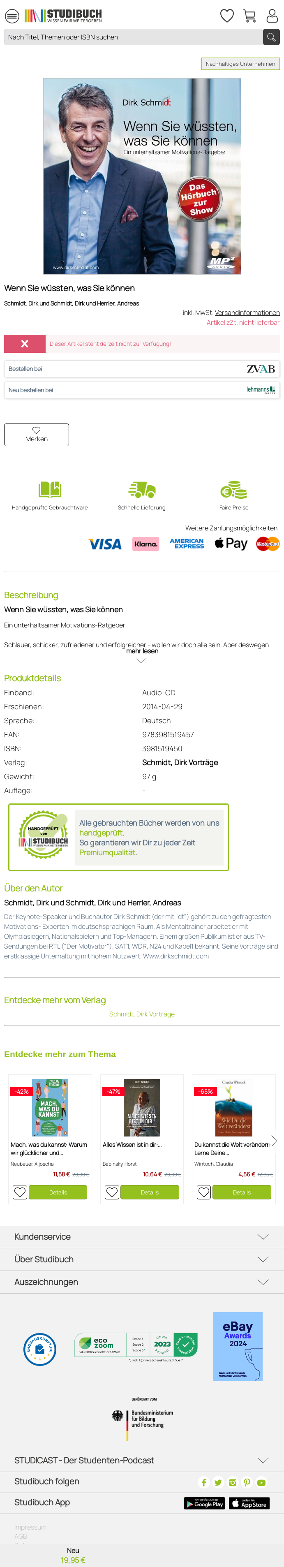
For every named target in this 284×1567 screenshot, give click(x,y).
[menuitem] (12, 15)
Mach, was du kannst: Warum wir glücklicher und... (49, 1149)
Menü (12, 12)
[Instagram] (232, 1482)
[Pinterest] (247, 1482)
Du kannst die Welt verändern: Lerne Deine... (233, 1149)
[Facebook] (204, 1482)
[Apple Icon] (249, 1503)
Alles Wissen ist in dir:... (132, 1144)
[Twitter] (218, 1482)
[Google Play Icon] (204, 1503)
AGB (20, 1536)
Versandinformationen (247, 312)
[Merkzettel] (226, 14)
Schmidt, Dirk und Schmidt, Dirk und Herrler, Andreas (71, 303)
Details (58, 1192)
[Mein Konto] (272, 14)
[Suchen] (271, 37)
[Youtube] (261, 1482)
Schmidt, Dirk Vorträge (180, 762)
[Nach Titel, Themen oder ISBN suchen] (142, 37)
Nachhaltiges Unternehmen (240, 63)
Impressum (30, 1527)
